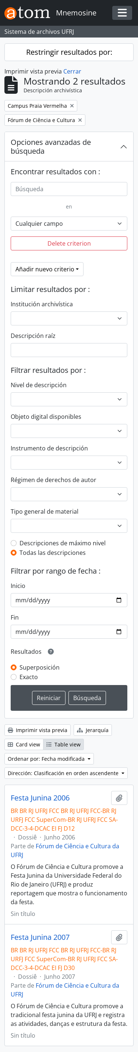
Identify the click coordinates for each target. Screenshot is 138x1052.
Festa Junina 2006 (40, 798)
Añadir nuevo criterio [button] (44, 269)
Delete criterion (69, 243)
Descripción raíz (33, 336)
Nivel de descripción (39, 385)
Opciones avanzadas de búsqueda (51, 146)
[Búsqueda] (69, 189)
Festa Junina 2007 (40, 937)
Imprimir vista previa (37, 730)
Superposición (40, 667)
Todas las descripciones (53, 553)
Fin (15, 617)
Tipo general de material (44, 511)
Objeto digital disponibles (46, 417)
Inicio (18, 586)
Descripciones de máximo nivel (63, 543)
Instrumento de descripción (49, 448)
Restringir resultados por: (69, 52)
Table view (63, 744)
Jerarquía (93, 730)
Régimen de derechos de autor (53, 480)
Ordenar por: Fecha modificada (47, 758)
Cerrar (72, 71)
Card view (24, 744)
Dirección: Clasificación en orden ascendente (64, 773)
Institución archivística (42, 304)
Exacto (29, 677)
